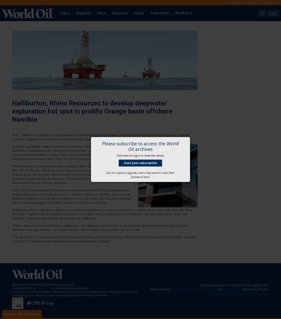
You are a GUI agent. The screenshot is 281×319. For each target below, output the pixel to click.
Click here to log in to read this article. (140, 155)
